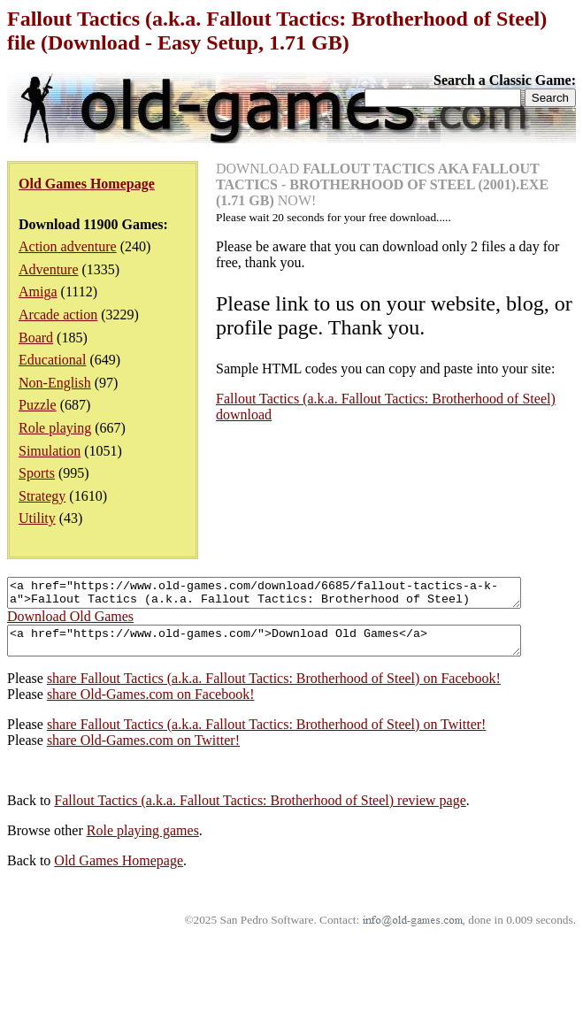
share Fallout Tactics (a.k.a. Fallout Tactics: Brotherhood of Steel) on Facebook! (274, 688)
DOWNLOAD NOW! (382, 184)
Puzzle (38, 404)
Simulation (50, 450)
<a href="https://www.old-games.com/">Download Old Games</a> (295, 648)
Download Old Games (70, 621)
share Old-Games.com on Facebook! (151, 704)
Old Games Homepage (118, 871)
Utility (37, 518)
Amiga (38, 291)
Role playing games (143, 840)
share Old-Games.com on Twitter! (143, 750)
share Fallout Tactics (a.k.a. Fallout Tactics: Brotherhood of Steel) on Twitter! (267, 734)
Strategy (42, 495)
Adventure (49, 269)
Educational (52, 359)
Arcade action (58, 314)
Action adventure (68, 246)
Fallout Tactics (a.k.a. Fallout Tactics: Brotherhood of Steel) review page (259, 810)
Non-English (55, 382)
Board (36, 337)
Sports (37, 472)
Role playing (55, 427)
